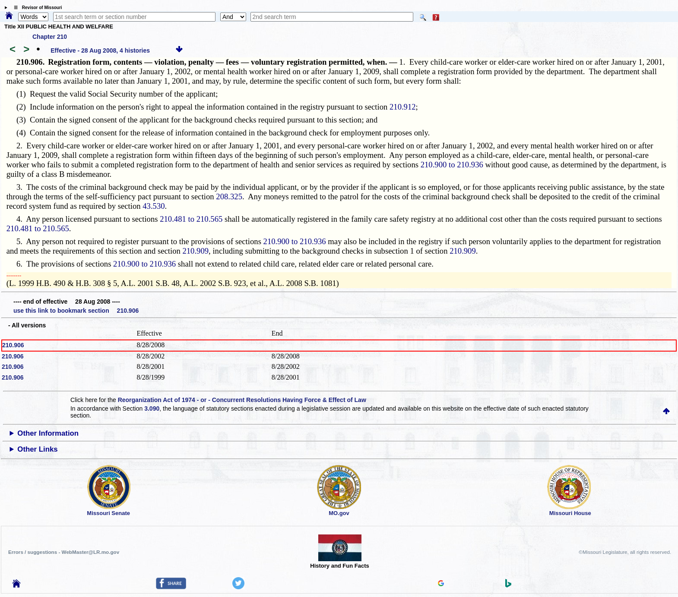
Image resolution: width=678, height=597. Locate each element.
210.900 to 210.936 (452, 164)
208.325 (229, 196)
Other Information (48, 433)
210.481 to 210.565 (191, 218)
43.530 (154, 206)
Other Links (37, 449)
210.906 (13, 345)
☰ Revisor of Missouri (36, 7)
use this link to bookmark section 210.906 (76, 310)
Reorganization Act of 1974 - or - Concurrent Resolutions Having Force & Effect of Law (242, 399)
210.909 (195, 250)
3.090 (151, 408)
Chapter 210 (49, 36)
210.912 (403, 106)
